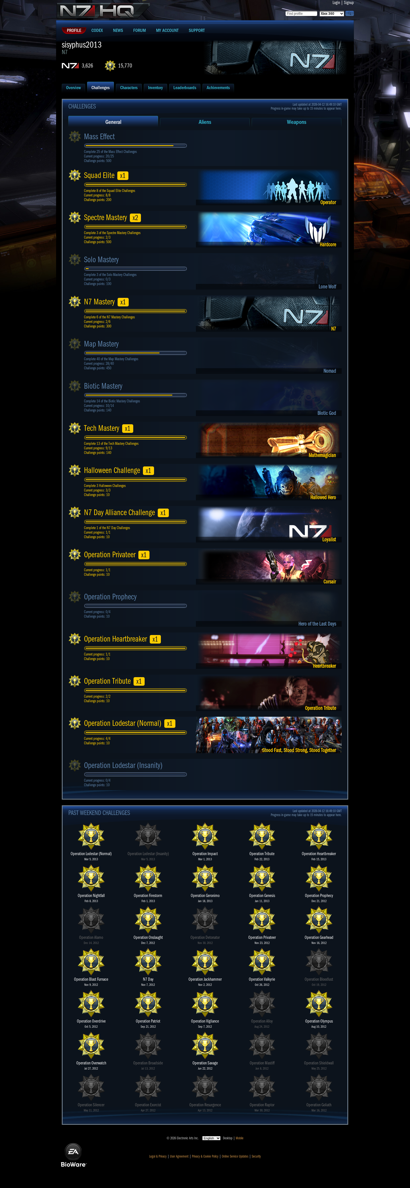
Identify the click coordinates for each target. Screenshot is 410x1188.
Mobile (239, 1138)
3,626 (87, 65)
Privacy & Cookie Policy (205, 1156)
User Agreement (179, 1156)
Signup (349, 2)
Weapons (296, 122)
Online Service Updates (235, 1156)
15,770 (125, 65)
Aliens (205, 122)
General (113, 122)
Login (336, 2)
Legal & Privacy (158, 1156)
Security (256, 1156)
